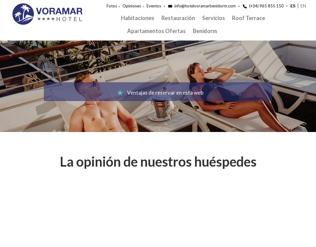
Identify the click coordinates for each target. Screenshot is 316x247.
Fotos (111, 5)
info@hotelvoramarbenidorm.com (202, 5)
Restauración (178, 18)
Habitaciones (137, 18)
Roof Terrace (248, 18)
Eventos (154, 5)
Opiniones (132, 5)
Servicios (213, 18)
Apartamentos (145, 31)
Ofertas (175, 31)
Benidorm (205, 31)
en (303, 5)
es (292, 5)
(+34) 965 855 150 (263, 5)
